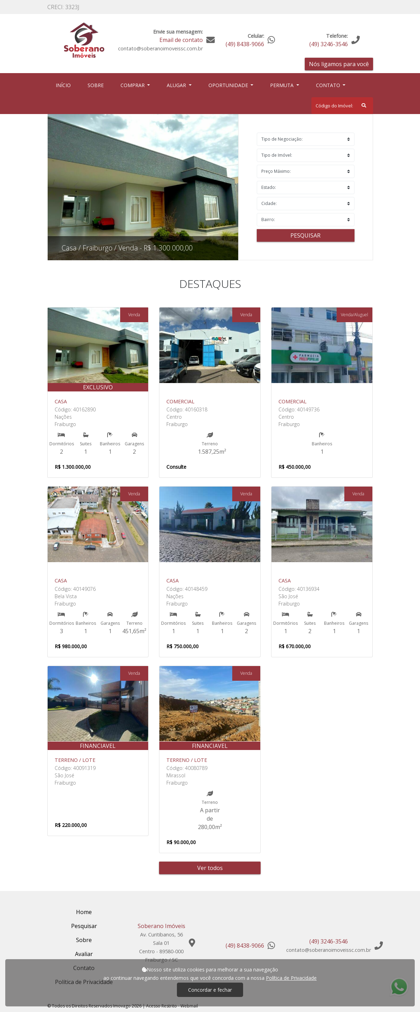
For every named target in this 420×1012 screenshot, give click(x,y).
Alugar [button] (177, 85)
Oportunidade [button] (228, 85)
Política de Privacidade (291, 978)
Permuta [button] (282, 85)
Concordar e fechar (210, 989)
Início (65, 85)
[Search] (342, 105)
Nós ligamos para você (339, 64)
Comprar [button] (133, 85)
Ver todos (210, 868)
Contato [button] (329, 85)
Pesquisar (305, 235)
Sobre (97, 85)
